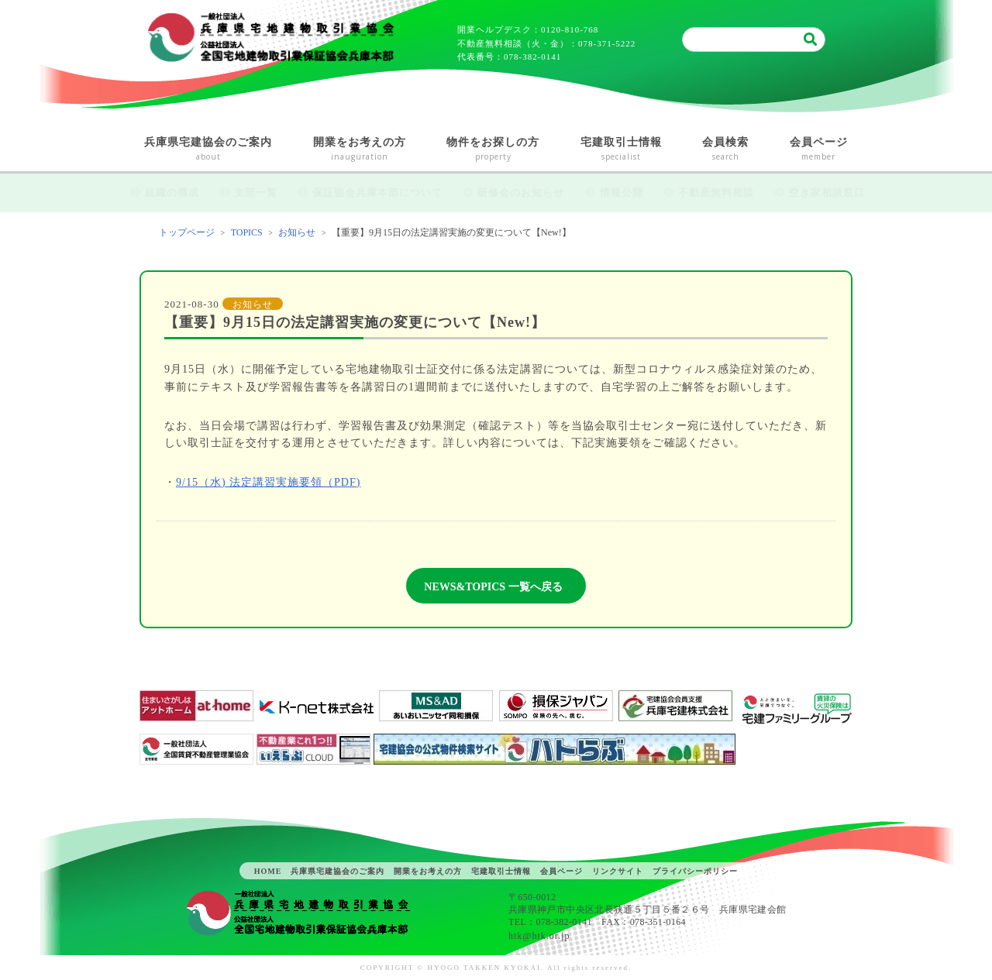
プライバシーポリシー (695, 871)
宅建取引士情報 (621, 149)
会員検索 (726, 149)
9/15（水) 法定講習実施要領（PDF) (268, 482)
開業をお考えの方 (360, 149)
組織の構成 (172, 192)
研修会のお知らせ (520, 192)
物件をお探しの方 (493, 149)
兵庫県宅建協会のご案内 (208, 149)
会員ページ (819, 149)
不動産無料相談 (716, 192)
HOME (268, 871)
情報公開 (621, 192)
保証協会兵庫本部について (377, 192)
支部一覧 (255, 192)
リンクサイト (617, 871)
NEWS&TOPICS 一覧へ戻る (493, 587)
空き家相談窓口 (827, 192)
